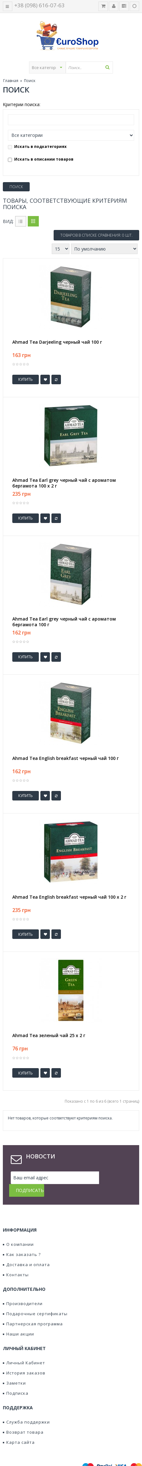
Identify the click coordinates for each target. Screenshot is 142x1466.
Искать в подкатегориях (37, 146)
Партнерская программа (33, 1311)
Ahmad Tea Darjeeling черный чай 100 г (57, 342)
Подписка (15, 1380)
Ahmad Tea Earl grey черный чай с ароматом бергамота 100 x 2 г (64, 483)
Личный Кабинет (24, 1350)
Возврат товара (23, 1419)
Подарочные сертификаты (35, 1301)
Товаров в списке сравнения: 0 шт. (96, 235)
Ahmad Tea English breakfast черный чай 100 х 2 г (69, 897)
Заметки (14, 1370)
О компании (18, 1231)
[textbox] (89, 67)
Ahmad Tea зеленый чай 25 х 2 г (48, 1035)
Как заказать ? (22, 1242)
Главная (10, 80)
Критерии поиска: (21, 104)
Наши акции (18, 1321)
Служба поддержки (26, 1409)
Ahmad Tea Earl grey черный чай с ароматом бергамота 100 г (64, 622)
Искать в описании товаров (41, 159)
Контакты (16, 1262)
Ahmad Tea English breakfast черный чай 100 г (65, 758)
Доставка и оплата (26, 1252)
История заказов (24, 1360)
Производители (23, 1291)
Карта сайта (19, 1429)
